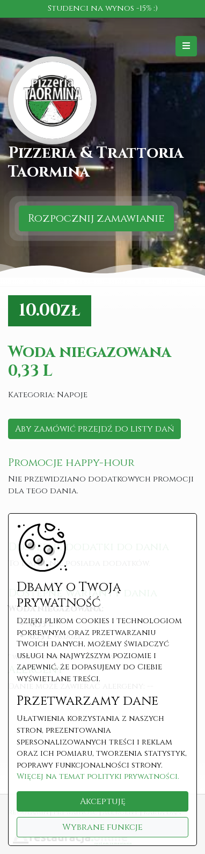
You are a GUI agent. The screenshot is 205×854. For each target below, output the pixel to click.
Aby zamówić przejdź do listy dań (94, 429)
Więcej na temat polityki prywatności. (98, 776)
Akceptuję (103, 801)
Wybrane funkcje (102, 827)
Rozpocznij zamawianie (96, 218)
